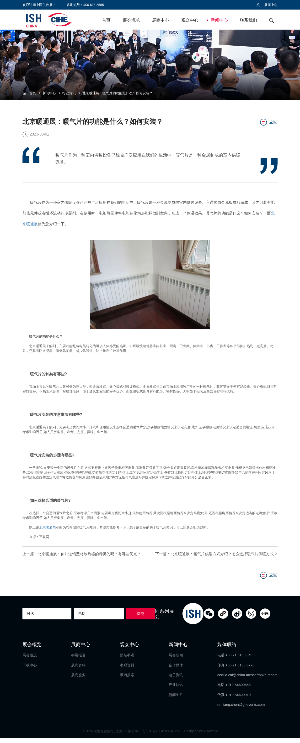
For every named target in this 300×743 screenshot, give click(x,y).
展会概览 (131, 20)
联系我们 (248, 20)
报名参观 (127, 660)
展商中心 (267, 5)
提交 (140, 618)
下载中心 (29, 670)
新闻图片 (176, 699)
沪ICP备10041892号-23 (161, 736)
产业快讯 (176, 690)
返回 (269, 121)
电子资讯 (176, 680)
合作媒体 (176, 670)
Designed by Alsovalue (201, 736)
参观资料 (127, 670)
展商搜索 (127, 680)
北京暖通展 (47, 527)
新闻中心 (219, 20)
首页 (106, 20)
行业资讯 (69, 93)
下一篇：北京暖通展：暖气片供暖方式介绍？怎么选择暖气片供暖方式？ (220, 556)
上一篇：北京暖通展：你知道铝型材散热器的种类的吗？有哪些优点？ (77, 556)
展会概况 (29, 660)
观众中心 (189, 20)
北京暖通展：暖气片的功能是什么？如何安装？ (117, 93)
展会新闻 (176, 660)
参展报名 (78, 660)
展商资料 (78, 670)
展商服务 (78, 680)
